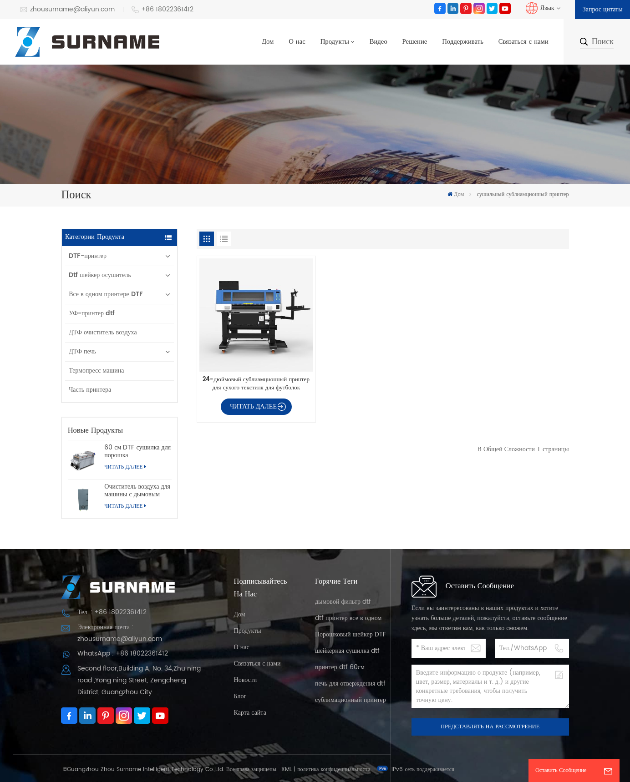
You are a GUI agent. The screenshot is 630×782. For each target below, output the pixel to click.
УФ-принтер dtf (92, 313)
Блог (240, 696)
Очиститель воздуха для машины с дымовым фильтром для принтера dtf (137, 490)
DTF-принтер (88, 256)
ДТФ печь (82, 351)
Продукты (334, 41)
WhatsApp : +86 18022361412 (122, 653)
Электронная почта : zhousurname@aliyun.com (119, 633)
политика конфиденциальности (333, 769)
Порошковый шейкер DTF (350, 634)
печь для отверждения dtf (350, 683)
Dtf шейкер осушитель (100, 275)
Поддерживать (462, 41)
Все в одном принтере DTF (105, 294)
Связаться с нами (523, 41)
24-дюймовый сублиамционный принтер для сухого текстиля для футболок (256, 383)
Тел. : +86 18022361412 (111, 612)
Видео (378, 41)
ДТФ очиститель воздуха (103, 332)
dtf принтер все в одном (348, 618)
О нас (297, 41)
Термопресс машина (96, 370)
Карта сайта (250, 712)
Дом (268, 41)
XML (286, 769)
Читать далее (125, 467)
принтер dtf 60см (340, 667)
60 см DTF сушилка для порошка (137, 451)
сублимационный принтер (350, 700)
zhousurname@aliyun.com (67, 9)
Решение (414, 41)
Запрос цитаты (603, 9)
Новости (245, 680)
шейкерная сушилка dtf (347, 651)
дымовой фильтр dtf (343, 601)
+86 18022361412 (162, 9)
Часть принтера (90, 389)
